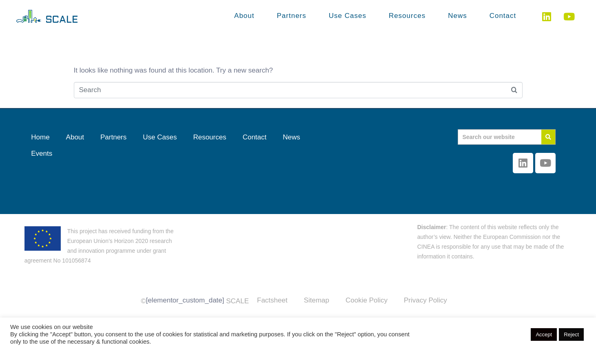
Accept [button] (544, 334)
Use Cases (347, 16)
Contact (503, 16)
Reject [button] (571, 334)
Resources (407, 16)
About (244, 16)
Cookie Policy (367, 300)
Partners (291, 16)
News (457, 16)
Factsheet (272, 300)
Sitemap (316, 300)
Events (41, 153)
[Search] (548, 137)
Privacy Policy (425, 300)
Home (40, 137)
